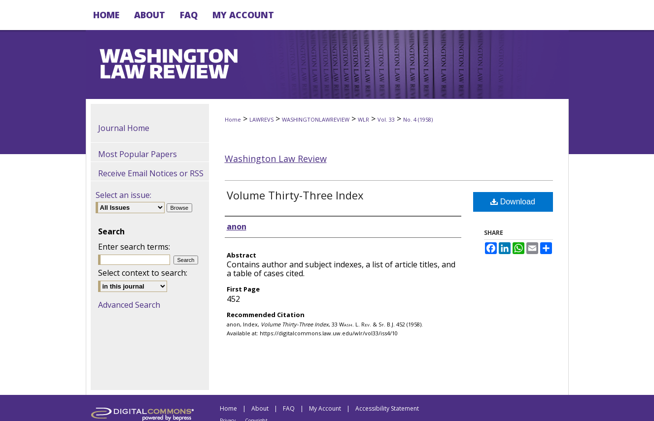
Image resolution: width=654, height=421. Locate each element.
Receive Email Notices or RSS (151, 173)
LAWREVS (261, 119)
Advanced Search (129, 304)
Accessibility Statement (387, 408)
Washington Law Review (276, 158)
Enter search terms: (134, 246)
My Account (325, 408)
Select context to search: (142, 272)
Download (512, 201)
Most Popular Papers (137, 154)
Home (233, 119)
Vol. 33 (386, 119)
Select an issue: (123, 195)
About (260, 408)
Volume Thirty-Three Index (295, 195)
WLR (363, 119)
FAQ (289, 408)
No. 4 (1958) (418, 119)
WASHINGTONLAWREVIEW (315, 119)
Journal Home (123, 128)
